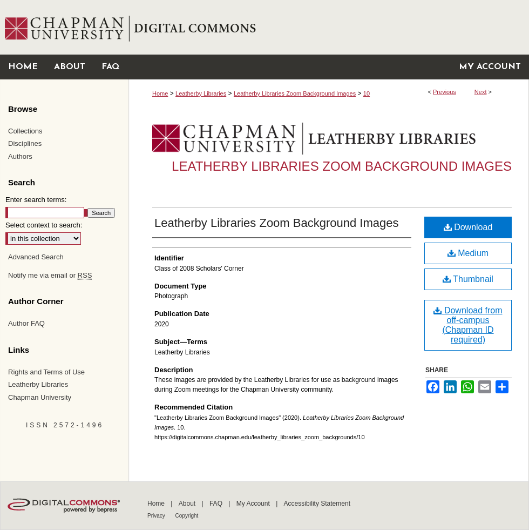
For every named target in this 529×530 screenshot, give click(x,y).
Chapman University (39, 397)
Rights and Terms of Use (46, 372)
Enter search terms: (35, 200)
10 (366, 93)
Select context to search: (43, 225)
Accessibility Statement (317, 503)
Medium (468, 253)
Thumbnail (468, 279)
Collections (25, 131)
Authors (20, 156)
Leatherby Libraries (200, 93)
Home (160, 93)
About (188, 503)
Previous (444, 92)
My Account (254, 503)
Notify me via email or (50, 275)
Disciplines (25, 143)
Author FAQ (26, 323)
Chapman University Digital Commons (328, 27)
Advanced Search (36, 257)
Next (480, 92)
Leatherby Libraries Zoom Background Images (295, 93)
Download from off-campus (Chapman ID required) (467, 325)
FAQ (216, 503)
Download (468, 227)
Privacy (157, 516)
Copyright (187, 516)
